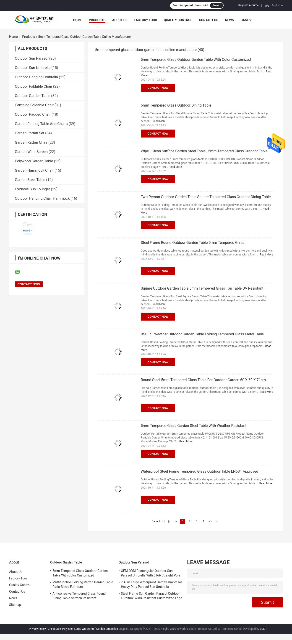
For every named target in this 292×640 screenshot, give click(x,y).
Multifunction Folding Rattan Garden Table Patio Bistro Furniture (82, 584)
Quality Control (178, 20)
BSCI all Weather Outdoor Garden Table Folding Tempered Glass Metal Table (202, 334)
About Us (120, 20)
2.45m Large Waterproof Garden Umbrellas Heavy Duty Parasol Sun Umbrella (151, 584)
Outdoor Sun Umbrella (32, 68)
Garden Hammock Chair (34, 170)
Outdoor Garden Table (32, 96)
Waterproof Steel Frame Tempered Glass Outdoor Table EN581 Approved (199, 471)
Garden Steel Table (30, 180)
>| (217, 521)
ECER (263, 628)
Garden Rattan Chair (31, 142)
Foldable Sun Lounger (32, 189)
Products (97, 20)
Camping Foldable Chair (34, 105)
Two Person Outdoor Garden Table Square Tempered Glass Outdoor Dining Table (206, 197)
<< (176, 521)
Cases (246, 20)
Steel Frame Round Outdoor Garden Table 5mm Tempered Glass (192, 242)
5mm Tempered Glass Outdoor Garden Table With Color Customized (196, 59)
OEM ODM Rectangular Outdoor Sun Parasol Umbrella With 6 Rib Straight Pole (150, 573)
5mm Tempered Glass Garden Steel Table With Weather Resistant (193, 425)
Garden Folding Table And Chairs (41, 124)
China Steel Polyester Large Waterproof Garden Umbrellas (83, 628)
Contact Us (208, 20)
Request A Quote (248, 5)
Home (77, 20)
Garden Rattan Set (29, 133)
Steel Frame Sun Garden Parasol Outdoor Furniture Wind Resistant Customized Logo (151, 596)
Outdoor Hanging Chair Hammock (42, 198)
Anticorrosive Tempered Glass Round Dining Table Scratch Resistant (79, 596)
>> (210, 521)
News (229, 20)
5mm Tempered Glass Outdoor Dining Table (176, 105)
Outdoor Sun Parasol (31, 58)
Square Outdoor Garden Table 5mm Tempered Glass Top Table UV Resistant (202, 288)
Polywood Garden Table (34, 161)
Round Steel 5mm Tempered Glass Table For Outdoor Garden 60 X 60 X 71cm (203, 380)
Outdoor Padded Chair (33, 114)
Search (216, 5)
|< (169, 521)
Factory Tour (145, 20)
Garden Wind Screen (31, 152)
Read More (159, 121)
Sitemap (15, 605)
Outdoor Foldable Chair (33, 86)
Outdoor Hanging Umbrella (36, 77)
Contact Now (158, 87)
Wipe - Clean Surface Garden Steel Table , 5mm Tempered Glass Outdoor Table (204, 151)
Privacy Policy (37, 628)
